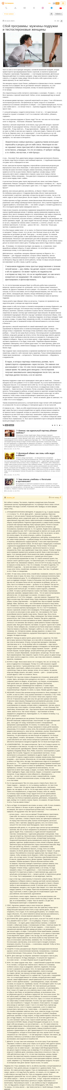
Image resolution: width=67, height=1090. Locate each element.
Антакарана (9, 3)
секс (6, 425)
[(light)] (50, 3)
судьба (11, 425)
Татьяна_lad (10, 497)
